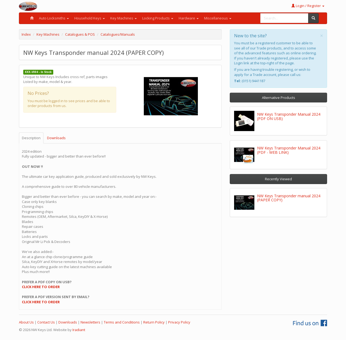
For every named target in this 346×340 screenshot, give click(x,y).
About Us (26, 322)
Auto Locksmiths (54, 18)
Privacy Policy (179, 322)
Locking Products (157, 18)
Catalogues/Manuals (118, 34)
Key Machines (123, 18)
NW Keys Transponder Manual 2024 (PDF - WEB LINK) (288, 150)
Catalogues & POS (80, 34)
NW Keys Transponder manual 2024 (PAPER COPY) (288, 197)
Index (26, 34)
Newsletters (90, 322)
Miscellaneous (217, 18)
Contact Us (46, 322)
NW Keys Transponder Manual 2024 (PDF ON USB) (288, 116)
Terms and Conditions (122, 322)
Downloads (56, 137)
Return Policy (154, 322)
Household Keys (89, 18)
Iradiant (78, 329)
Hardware (189, 18)
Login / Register (307, 5)
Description (31, 137)
